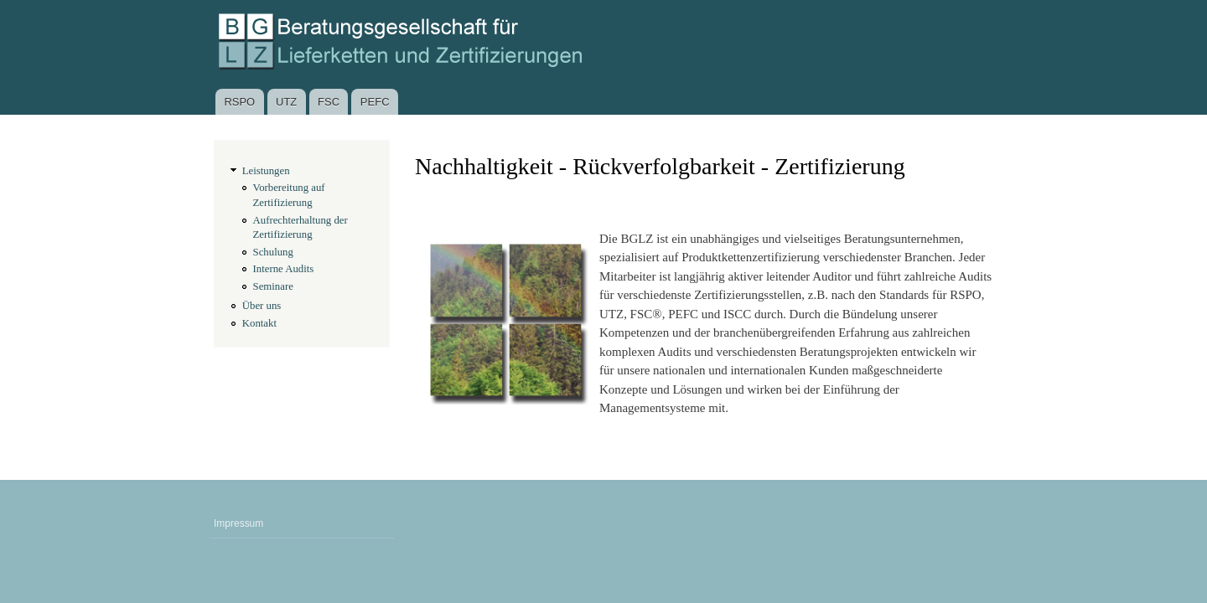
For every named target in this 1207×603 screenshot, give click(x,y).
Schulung (273, 252)
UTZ (286, 101)
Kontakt (259, 323)
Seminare (273, 286)
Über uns (262, 306)
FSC (328, 101)
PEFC (375, 101)
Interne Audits (283, 269)
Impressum (238, 523)
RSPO (239, 101)
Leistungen (266, 171)
